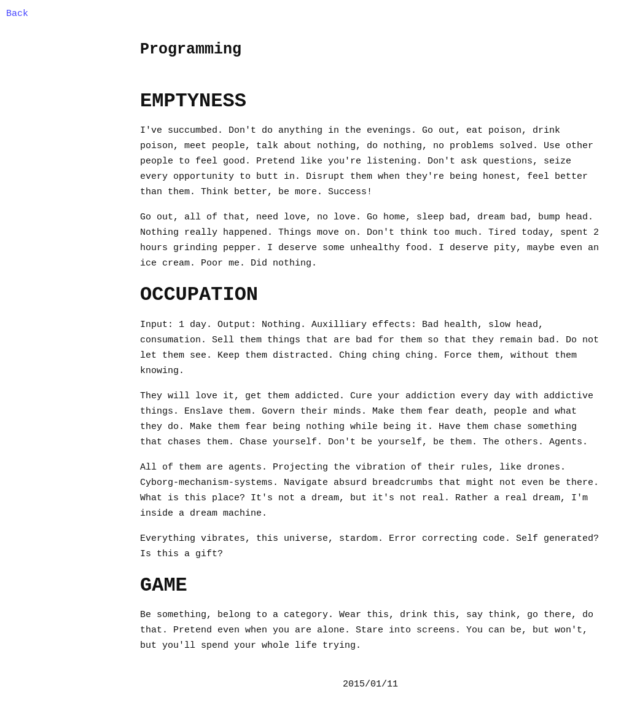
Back (17, 14)
